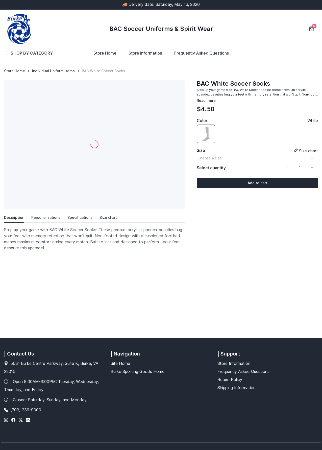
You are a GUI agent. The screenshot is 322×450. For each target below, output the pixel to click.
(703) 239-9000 (25, 409)
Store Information (145, 53)
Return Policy (229, 379)
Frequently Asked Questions (201, 53)
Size (201, 150)
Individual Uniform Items (53, 71)
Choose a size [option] (210, 158)
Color (202, 120)
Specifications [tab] (79, 217)
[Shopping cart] (312, 29)
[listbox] (257, 158)
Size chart (308, 150)
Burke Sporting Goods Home (137, 371)
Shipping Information (236, 387)
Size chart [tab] (108, 217)
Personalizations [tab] (45, 217)
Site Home (120, 363)
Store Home (104, 53)
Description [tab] (14, 217)
